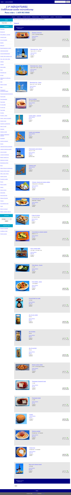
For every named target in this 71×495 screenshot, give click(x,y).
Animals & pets (3, 37)
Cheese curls (32, 165)
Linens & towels (3, 152)
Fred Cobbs (2, 110)
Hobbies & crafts (3, 131)
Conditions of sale (3, 231)
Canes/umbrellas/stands (5, 53)
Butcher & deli (25, 19)
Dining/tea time (3, 72)
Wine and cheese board (35, 464)
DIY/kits (1, 75)
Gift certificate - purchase (5, 34)
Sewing (1, 187)
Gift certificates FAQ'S (45, 16)
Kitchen (1, 143)
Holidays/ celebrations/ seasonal (4, 135)
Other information (58, 16)
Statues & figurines (4, 198)
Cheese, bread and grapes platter (41, 182)
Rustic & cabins (3, 184)
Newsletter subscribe (26, 16)
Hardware (2, 129)
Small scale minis (3, 195)
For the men (2, 107)
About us (13, 16)
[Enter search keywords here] (60, 2)
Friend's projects (3, 233)
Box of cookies (33, 99)
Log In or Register (9, 1)
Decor (1, 69)
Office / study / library (4, 173)
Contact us (19, 16)
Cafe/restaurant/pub (4, 50)
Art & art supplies (3, 40)
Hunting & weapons (4, 141)
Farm (1, 87)
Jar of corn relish (33, 315)
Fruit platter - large (37, 281)
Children (2, 61)
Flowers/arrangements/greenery (6, 93)
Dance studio (2, 67)
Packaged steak (36, 398)
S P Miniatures (34, 493)
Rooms (1, 181)
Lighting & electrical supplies (6, 149)
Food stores (19, 19)
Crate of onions (36, 215)
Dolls (1, 81)
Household (2, 138)
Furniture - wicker (3, 115)
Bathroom (2, 45)
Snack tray (32, 448)
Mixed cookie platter (37, 364)
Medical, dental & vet (4, 157)
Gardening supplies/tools (5, 123)
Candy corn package (34, 132)
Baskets (1, 42)
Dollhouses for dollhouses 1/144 (5, 79)
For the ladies (3, 104)
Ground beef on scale (32, 19)
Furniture (2, 112)
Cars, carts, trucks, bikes (5, 59)
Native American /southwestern (6, 168)
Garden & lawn (3, 121)
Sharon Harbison (35, 36)
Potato (31, 414)
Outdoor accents (3, 176)
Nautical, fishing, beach (4, 171)
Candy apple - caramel (35, 115)
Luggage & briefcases (4, 154)
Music (1, 165)
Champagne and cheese (35, 149)
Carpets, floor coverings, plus (6, 56)
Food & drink (2, 96)
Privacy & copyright (4, 228)
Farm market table (35, 248)
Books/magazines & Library (5, 48)
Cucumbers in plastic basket (39, 232)
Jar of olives (32, 331)
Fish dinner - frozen (37, 265)
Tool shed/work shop (4, 203)
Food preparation (3, 99)
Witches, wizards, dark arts (5, 211)
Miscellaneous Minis (4, 162)
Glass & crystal (3, 126)
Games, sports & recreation (5, 118)
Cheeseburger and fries (38, 198)
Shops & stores (3, 190)
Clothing (2, 64)
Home (2, 1)
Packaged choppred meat (39, 381)
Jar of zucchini (33, 348)
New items (2, 29)
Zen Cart (43, 493)
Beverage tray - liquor (36, 49)
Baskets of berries (37, 32)
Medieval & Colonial (4, 160)
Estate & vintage (3, 84)
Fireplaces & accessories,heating (4, 91)
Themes (2, 200)
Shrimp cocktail (36, 431)
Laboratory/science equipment (6, 146)
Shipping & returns (35, 16)
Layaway (52, 16)
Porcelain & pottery (4, 179)
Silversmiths (2, 192)
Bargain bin (2, 31)
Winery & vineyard (3, 209)
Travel (1, 206)
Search (39, 19)
